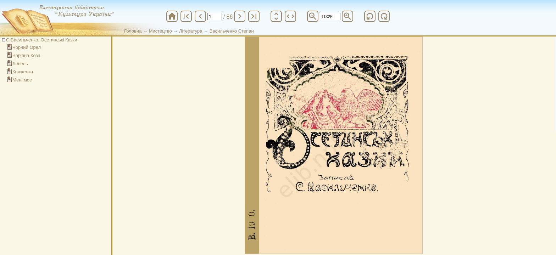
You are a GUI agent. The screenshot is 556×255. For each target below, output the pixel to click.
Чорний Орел (26, 47)
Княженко (22, 71)
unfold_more (276, 16)
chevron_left (200, 16)
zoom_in (347, 16)
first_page (186, 16)
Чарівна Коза (26, 55)
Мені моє (22, 80)
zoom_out (313, 16)
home (172, 16)
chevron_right (240, 16)
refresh (370, 16)
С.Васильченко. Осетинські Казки (41, 39)
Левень (20, 63)
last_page (254, 16)
